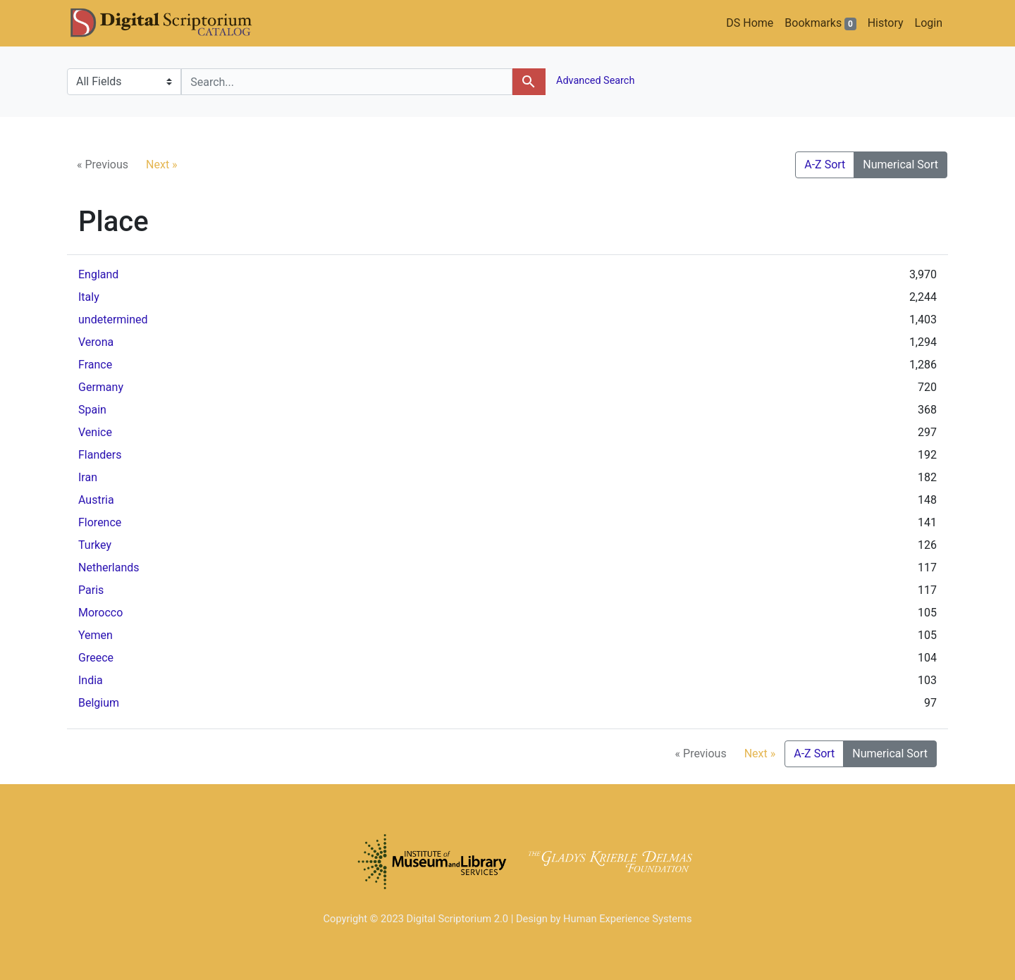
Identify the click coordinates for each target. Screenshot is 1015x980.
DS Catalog (172, 23)
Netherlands (109, 567)
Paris (91, 590)
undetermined (113, 319)
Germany (100, 387)
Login (928, 23)
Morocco (100, 612)
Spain (92, 409)
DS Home (749, 23)
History (886, 23)
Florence (99, 522)
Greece (95, 657)
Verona (95, 342)
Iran (87, 477)
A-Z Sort (824, 164)
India (90, 680)
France (95, 364)
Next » (162, 164)
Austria (96, 500)
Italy (88, 297)
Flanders (99, 454)
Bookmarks (820, 23)
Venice (95, 432)
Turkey (94, 545)
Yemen (95, 635)
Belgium (98, 702)
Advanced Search (594, 81)
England (98, 274)
